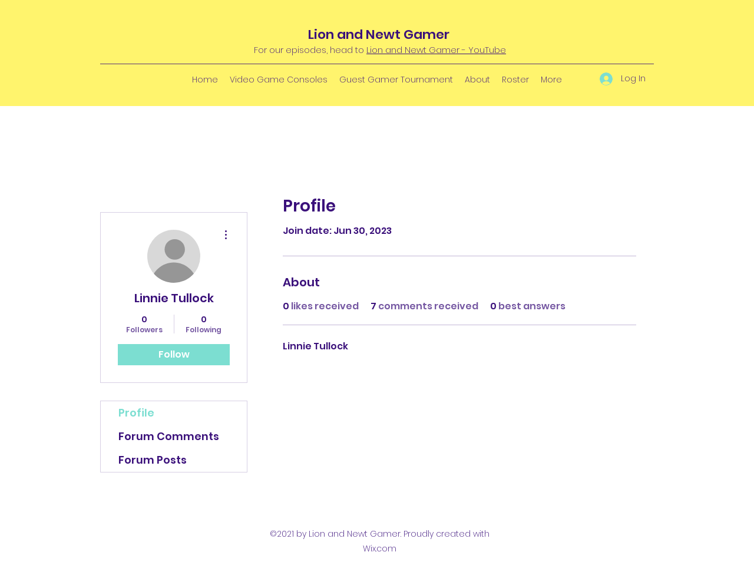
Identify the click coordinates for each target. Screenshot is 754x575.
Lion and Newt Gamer (378, 34)
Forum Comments (168, 436)
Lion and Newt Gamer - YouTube (436, 50)
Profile (136, 412)
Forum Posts (152, 459)
